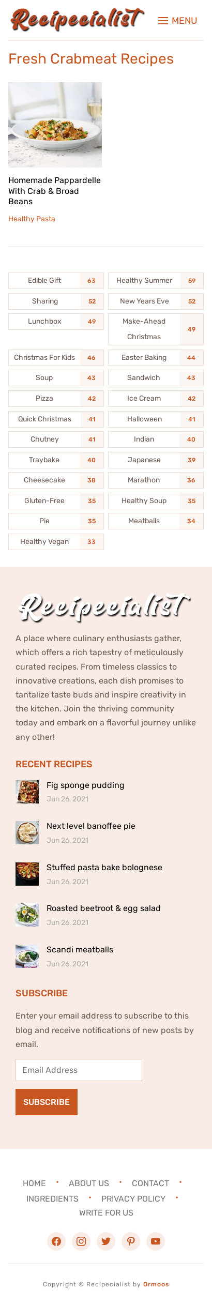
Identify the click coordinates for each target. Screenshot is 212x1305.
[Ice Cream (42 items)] (156, 398)
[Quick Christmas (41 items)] (56, 419)
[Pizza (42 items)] (56, 398)
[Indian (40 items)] (156, 439)
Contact (150, 1183)
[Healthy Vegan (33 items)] (56, 542)
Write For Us (106, 1213)
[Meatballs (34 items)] (156, 521)
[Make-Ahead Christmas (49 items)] (156, 329)
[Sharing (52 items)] (56, 301)
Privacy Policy (133, 1199)
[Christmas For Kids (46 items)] (56, 358)
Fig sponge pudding (86, 785)
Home (34, 1183)
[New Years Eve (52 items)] (156, 301)
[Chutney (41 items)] (56, 439)
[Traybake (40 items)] (56, 460)
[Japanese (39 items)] (156, 460)
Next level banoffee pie (91, 826)
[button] (178, 21)
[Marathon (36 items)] (156, 480)
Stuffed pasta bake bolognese (104, 867)
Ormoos (156, 1284)
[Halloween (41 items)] (156, 419)
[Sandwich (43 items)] (156, 378)
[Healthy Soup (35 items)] (156, 501)
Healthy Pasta (31, 219)
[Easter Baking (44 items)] (156, 358)
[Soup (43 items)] (56, 378)
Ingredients (52, 1199)
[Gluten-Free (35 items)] (56, 501)
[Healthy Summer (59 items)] (156, 280)
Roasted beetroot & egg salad (104, 908)
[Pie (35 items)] (56, 521)
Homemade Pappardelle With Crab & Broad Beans (54, 191)
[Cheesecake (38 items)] (56, 480)
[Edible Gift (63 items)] (56, 280)
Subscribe (46, 1102)
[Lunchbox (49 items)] (56, 321)
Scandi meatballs (80, 949)
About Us (89, 1183)
